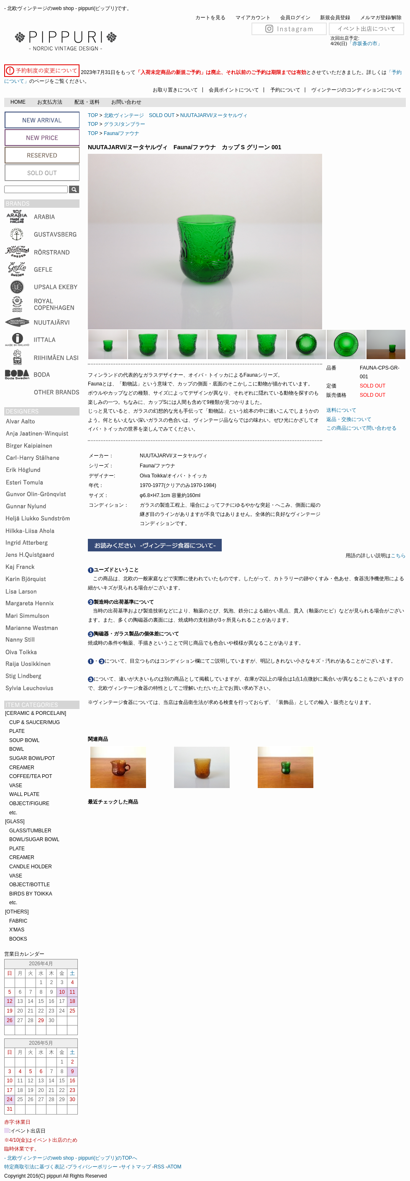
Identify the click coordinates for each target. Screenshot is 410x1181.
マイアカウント (253, 17)
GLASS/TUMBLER (30, 831)
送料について (341, 410)
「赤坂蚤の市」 (364, 43)
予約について (285, 90)
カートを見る (210, 17)
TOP (93, 115)
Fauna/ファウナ (121, 133)
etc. (13, 813)
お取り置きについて (175, 90)
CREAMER (21, 767)
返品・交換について (349, 419)
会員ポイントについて (234, 90)
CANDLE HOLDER (30, 867)
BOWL (16, 749)
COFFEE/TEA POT (30, 776)
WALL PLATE (24, 794)
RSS (159, 1167)
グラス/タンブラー (124, 124)
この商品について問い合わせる (361, 428)
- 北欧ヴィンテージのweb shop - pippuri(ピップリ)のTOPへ (70, 1158)
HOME (18, 102)
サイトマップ (136, 1167)
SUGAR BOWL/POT (32, 758)
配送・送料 (87, 102)
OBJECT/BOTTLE (29, 885)
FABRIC (18, 921)
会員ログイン (295, 17)
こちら (399, 556)
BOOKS (18, 939)
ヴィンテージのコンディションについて (356, 90)
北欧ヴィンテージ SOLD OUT (139, 115)
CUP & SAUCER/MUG (34, 722)
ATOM (174, 1167)
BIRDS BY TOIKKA (30, 894)
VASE (15, 785)
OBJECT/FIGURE (29, 803)
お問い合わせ (126, 102)
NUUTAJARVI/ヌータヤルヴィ (214, 115)
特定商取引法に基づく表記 (34, 1167)
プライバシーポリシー (92, 1167)
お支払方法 (49, 102)
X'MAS (16, 930)
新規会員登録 (335, 17)
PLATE (17, 731)
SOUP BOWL (24, 740)
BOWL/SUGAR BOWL (34, 839)
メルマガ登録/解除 (381, 17)
